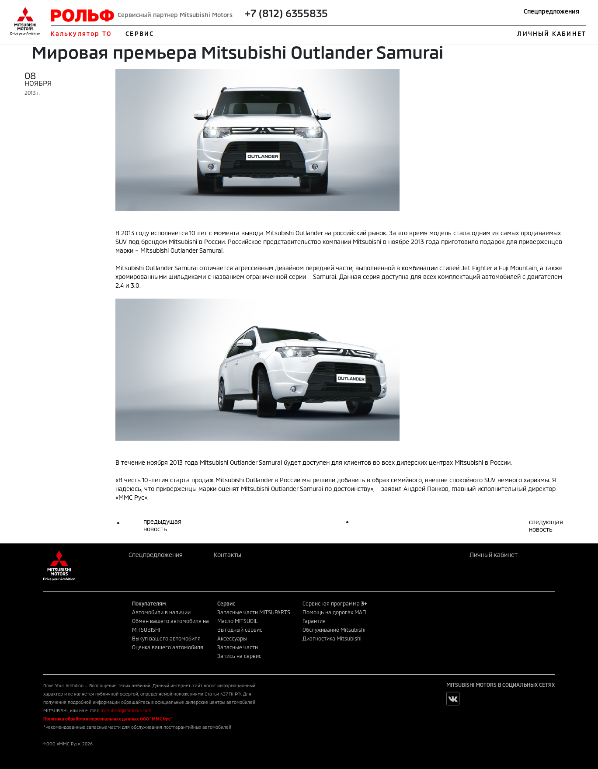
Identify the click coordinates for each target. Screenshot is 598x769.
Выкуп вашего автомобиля (166, 638)
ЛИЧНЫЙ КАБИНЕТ (551, 33)
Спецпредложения (551, 11)
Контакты (227, 554)
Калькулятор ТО (81, 33)
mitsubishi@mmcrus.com (126, 710)
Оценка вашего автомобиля (167, 647)
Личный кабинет (493, 554)
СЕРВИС (139, 33)
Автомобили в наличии (161, 612)
